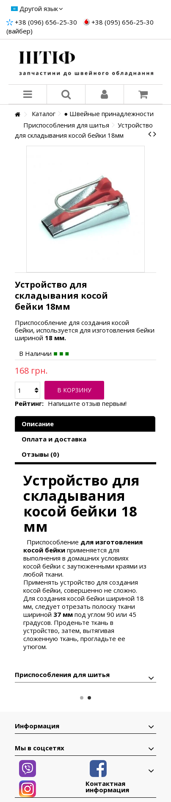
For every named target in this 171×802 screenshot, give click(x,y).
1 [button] (81, 697)
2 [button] (89, 697)
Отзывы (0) (40, 454)
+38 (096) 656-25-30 (46, 22)
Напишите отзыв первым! (87, 404)
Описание (38, 423)
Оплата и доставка (54, 439)
